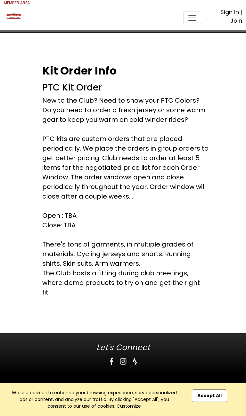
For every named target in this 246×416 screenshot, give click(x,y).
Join (236, 21)
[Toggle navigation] (192, 18)
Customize (129, 406)
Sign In (229, 12)
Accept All (209, 395)
